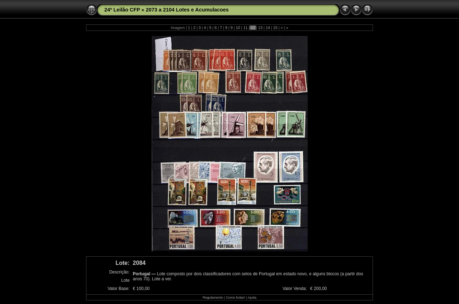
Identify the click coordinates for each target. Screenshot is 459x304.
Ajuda (251, 297)
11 (245, 27)
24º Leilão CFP (122, 10)
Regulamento (213, 297)
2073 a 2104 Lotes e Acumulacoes (187, 10)
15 (275, 27)
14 (268, 27)
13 (260, 27)
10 (238, 27)
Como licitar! (235, 297)
